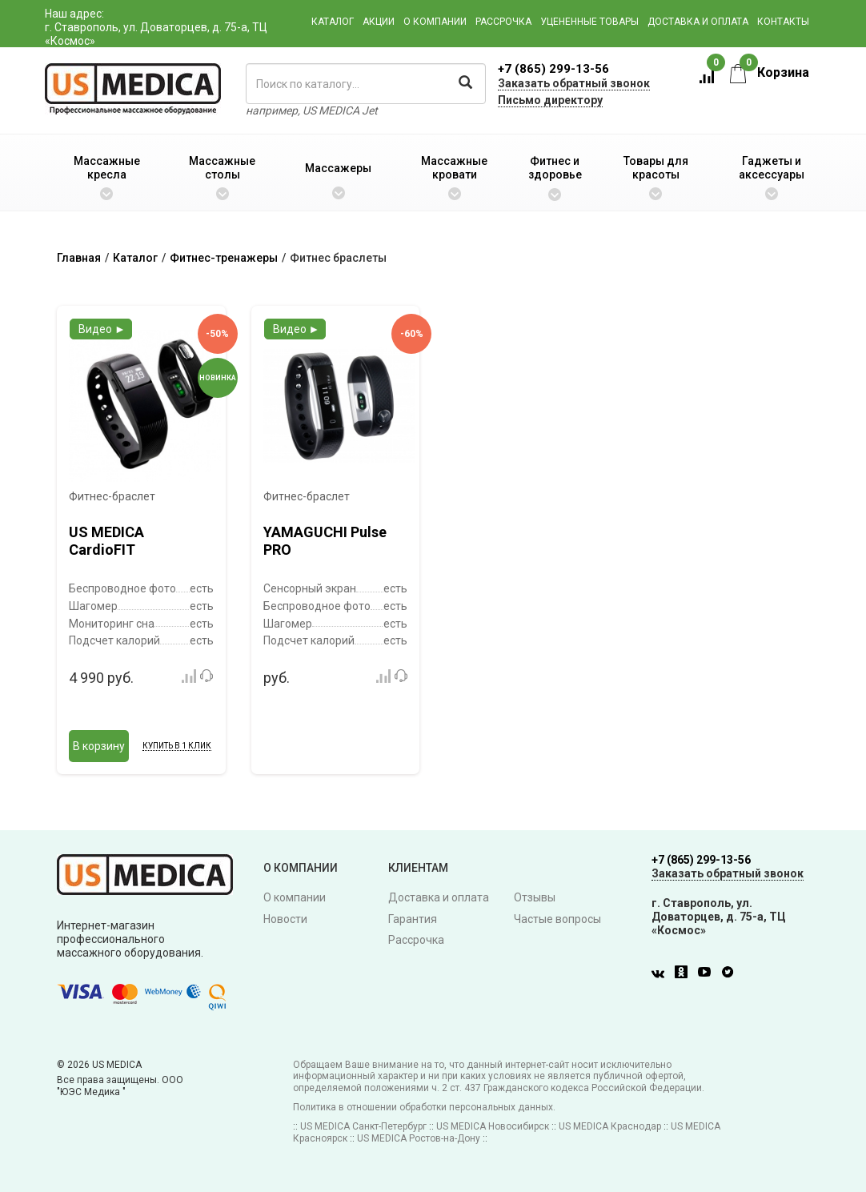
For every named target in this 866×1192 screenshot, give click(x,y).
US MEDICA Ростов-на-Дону (418, 1138)
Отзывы (534, 897)
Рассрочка (503, 21)
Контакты (783, 21)
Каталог (332, 21)
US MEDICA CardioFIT (106, 541)
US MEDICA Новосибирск (492, 1126)
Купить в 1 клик (176, 745)
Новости (285, 919)
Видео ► (102, 329)
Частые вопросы (557, 919)
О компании (435, 21)
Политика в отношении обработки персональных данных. (424, 1107)
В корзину (99, 746)
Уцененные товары (589, 21)
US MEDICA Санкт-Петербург (363, 1126)
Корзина (769, 72)
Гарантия (412, 919)
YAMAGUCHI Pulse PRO (325, 541)
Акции (379, 21)
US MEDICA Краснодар (610, 1126)
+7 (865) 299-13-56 (553, 69)
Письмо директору (550, 100)
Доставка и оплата (697, 21)
